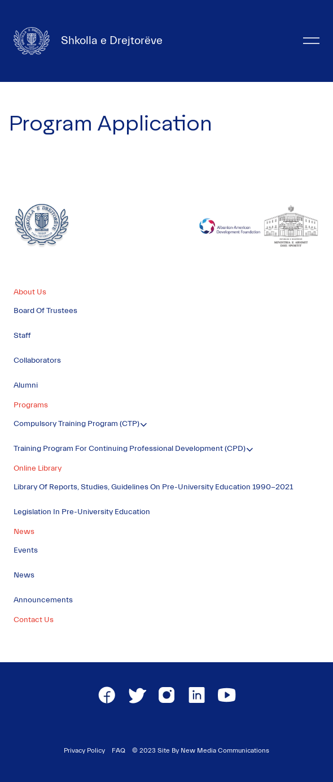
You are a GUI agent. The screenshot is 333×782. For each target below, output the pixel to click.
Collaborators (37, 360)
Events (26, 550)
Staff (22, 335)
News (24, 531)
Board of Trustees (45, 310)
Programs (31, 405)
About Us (30, 292)
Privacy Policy (84, 750)
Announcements (43, 600)
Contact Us (34, 619)
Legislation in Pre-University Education (82, 511)
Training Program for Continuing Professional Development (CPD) (130, 448)
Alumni (26, 385)
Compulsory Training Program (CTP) (76, 423)
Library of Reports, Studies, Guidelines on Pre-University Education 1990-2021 (153, 487)
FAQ (118, 750)
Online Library (38, 468)
